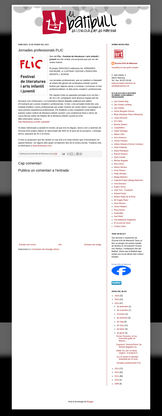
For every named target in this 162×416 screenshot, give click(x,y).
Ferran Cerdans (121, 141)
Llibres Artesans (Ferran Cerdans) (128, 144)
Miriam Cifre (119, 134)
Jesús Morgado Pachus (124, 111)
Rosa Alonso (119, 210)
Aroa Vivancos (120, 137)
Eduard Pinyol (120, 193)
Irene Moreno (119, 203)
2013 (117, 368)
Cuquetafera (119, 128)
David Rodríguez (121, 151)
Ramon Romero (121, 154)
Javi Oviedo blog (121, 101)
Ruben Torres (120, 187)
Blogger (90, 402)
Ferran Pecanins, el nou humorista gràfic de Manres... (126, 338)
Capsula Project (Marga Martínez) (128, 180)
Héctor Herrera (120, 167)
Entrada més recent (27, 244)
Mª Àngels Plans (121, 200)
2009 (117, 384)
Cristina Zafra (120, 226)
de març (120, 325)
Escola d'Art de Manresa (126, 63)
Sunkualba (118, 213)
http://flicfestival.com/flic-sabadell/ (34, 122)
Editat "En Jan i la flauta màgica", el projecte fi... (127, 352)
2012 (117, 372)
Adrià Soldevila (120, 147)
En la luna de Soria (122, 223)
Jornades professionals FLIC (128, 363)
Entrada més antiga (92, 244)
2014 (117, 303)
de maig (120, 322)
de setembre (122, 318)
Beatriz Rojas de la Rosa (124, 197)
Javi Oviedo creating (123, 105)
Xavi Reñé (118, 216)
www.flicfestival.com (42, 145)
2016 (117, 296)
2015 (117, 299)
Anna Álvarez (119, 170)
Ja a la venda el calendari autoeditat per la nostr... (127, 358)
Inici (60, 244)
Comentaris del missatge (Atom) (45, 249)
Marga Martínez (121, 177)
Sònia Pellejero (120, 206)
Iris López (118, 121)
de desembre (123, 306)
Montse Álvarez (120, 124)
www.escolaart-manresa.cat (123, 83)
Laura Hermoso (120, 118)
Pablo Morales (120, 174)
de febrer (121, 329)
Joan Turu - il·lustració (123, 190)
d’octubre (121, 314)
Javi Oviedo (119, 108)
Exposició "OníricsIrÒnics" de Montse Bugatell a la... (129, 345)
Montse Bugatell (121, 160)
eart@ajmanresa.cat (120, 86)
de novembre (123, 310)
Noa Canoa (119, 164)
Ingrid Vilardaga (121, 131)
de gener (121, 333)
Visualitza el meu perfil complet (125, 67)
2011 (117, 376)
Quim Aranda (119, 157)
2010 (117, 380)
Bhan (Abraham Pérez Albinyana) (128, 114)
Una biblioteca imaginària (125, 220)
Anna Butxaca (120, 184)
